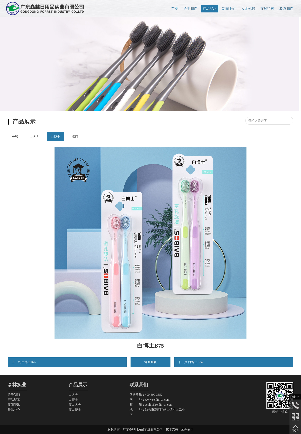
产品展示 (210, 9)
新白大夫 (75, 404)
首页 (174, 9)
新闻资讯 (14, 404)
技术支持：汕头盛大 (180, 429)
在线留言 (267, 9)
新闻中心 (229, 9)
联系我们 (286, 9)
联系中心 (14, 409)
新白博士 (75, 409)
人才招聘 (248, 9)
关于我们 (190, 9)
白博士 (73, 399)
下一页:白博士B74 (190, 362)
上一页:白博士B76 (24, 362)
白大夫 (73, 394)
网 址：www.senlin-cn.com (150, 399)
